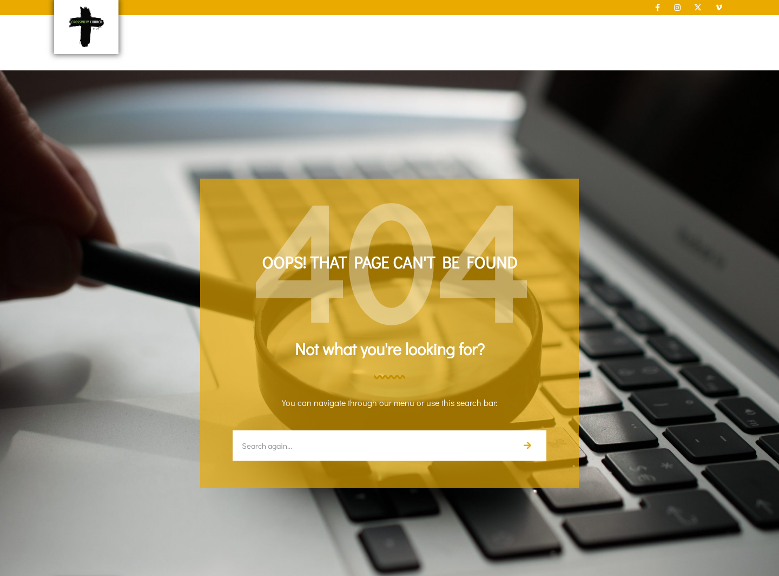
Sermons (540, 30)
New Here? (282, 30)
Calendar (640, 30)
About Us (352, 30)
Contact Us (702, 30)
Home (224, 30)
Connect (419, 30)
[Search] (526, 445)
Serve (479, 30)
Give (592, 30)
